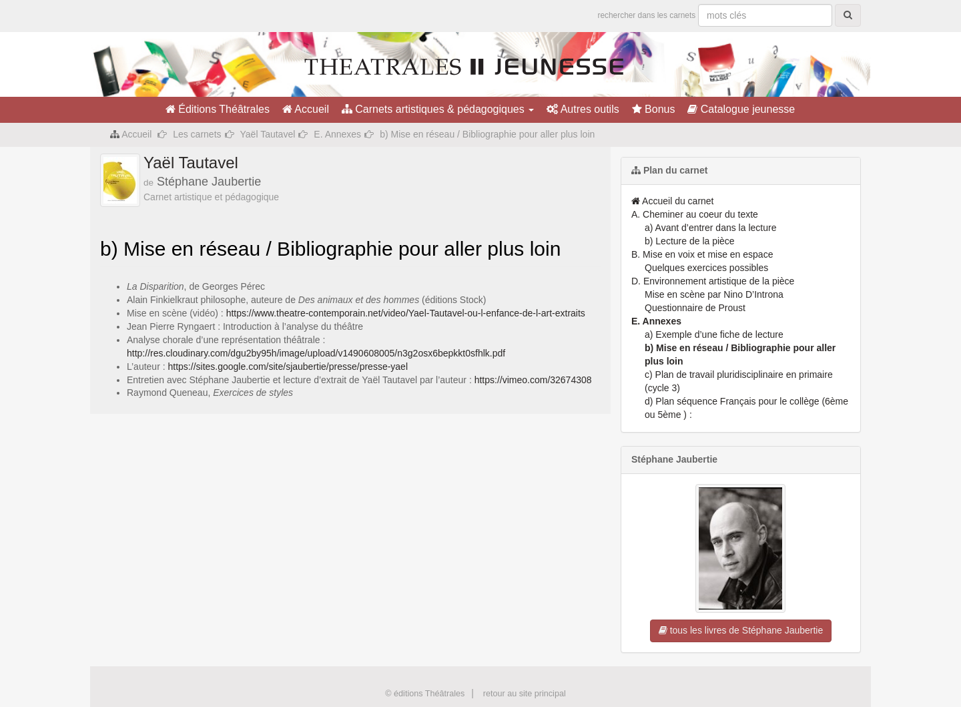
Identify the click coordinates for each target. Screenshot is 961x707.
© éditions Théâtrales (424, 693)
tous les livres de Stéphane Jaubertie (741, 630)
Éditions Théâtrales (218, 109)
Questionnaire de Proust (695, 307)
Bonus (653, 109)
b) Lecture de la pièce (690, 241)
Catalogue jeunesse (741, 109)
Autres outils (583, 109)
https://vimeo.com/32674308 (533, 380)
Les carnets (197, 134)
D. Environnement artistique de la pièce (712, 281)
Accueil (305, 109)
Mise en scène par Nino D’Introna (714, 294)
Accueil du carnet (672, 201)
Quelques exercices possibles (706, 267)
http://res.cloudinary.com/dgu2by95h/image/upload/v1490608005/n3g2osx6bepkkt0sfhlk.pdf (316, 353)
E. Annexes (337, 134)
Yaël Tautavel (268, 134)
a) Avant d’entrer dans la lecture (710, 227)
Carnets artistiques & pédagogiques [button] (438, 109)
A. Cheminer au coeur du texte (694, 214)
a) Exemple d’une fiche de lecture (714, 334)
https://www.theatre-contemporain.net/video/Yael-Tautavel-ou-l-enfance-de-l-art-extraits (405, 313)
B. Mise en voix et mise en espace (702, 254)
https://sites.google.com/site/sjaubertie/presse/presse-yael (288, 366)
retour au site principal (524, 693)
